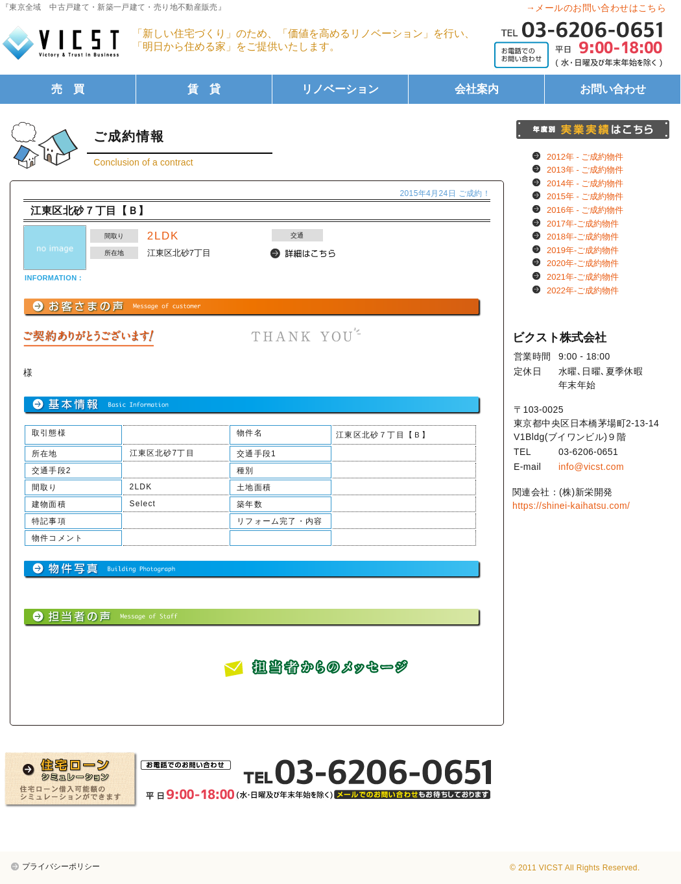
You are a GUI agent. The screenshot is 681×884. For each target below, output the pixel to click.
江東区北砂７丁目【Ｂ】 (89, 210)
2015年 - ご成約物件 (585, 196)
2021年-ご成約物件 (583, 277)
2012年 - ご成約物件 (585, 157)
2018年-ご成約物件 (583, 236)
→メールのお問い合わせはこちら (596, 8)
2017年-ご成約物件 (583, 223)
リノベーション (340, 89)
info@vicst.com (591, 466)
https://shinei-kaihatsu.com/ (571, 505)
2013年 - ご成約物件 (585, 170)
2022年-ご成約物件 (583, 290)
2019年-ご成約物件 (583, 250)
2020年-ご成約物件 (583, 263)
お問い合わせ (613, 89)
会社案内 (477, 89)
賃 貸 (204, 89)
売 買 (67, 89)
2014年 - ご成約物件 (585, 183)
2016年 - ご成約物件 (585, 210)
